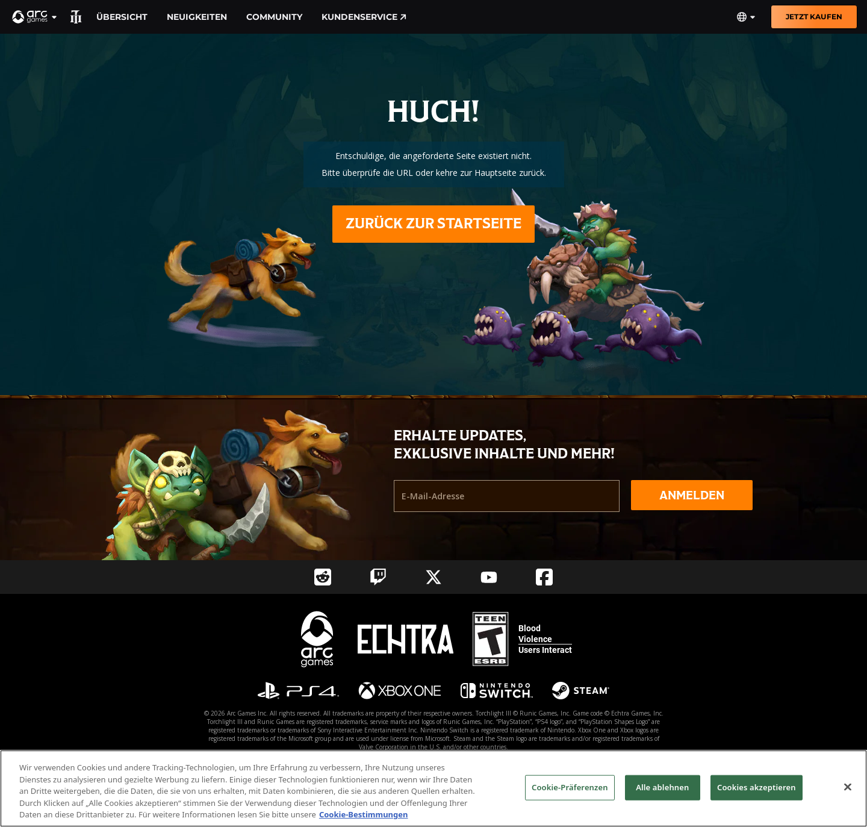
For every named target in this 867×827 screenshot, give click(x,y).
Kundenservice (364, 16)
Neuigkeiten (197, 16)
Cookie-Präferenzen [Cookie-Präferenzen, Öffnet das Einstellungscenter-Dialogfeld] (570, 787)
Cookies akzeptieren (756, 787)
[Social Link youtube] (488, 577)
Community (274, 16)
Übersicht (122, 16)
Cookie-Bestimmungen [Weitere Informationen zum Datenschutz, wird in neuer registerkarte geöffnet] (363, 814)
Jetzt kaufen (814, 16)
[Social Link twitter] (433, 577)
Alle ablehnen (662, 787)
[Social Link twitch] (378, 577)
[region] (433, 788)
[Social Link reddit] (322, 577)
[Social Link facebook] (544, 577)
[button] (35, 17)
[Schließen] (847, 787)
